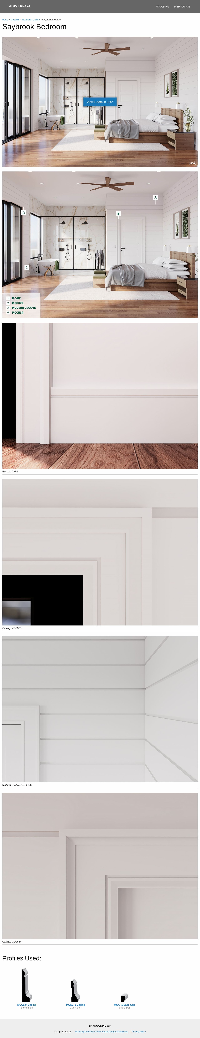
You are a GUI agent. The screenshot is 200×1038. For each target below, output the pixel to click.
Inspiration (182, 6)
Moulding (162, 6)
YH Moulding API (20, 6)
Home (5, 19)
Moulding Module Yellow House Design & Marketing (101, 1031)
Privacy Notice (139, 1031)
